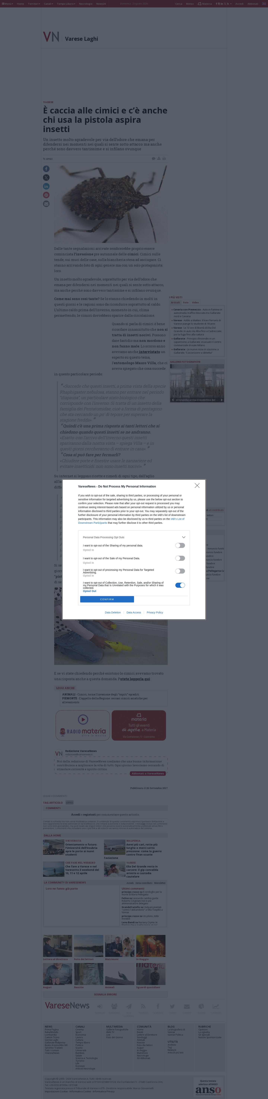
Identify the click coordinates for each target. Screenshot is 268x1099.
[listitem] (134, 537)
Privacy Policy (155, 612)
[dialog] (134, 549)
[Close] (198, 486)
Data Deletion (113, 612)
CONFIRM (107, 599)
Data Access (134, 612)
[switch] (180, 545)
